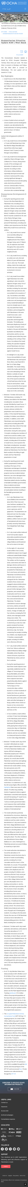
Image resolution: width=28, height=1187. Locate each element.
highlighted (7, 787)
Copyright (10, 1175)
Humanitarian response (8, 1119)
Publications (13, 32)
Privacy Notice (16, 1175)
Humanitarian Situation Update (13, 33)
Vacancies (4, 1106)
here (20, 1069)
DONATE (6, 1166)
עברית (4, 9)
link (26, 1064)
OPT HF (13, 1074)
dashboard (12, 993)
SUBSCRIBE (14, 1089)
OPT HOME (4, 32)
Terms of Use (22, 1175)
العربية (8, 9)
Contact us (4, 1102)
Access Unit (4, 1111)
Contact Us (4, 1175)
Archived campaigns (7, 1115)
